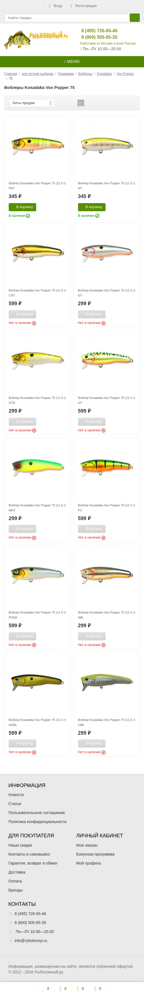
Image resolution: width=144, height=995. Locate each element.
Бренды (15, 890)
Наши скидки (20, 845)
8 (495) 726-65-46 (94, 30)
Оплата (15, 881)
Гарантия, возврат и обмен (32, 863)
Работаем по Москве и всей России (108, 43)
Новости (16, 794)
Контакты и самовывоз (29, 854)
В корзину (21, 206)
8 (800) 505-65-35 (94, 37)
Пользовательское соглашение (36, 812)
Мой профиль (88, 863)
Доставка (16, 872)
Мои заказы (87, 845)
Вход (55, 6)
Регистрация (83, 6)
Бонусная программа (95, 854)
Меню (71, 61)
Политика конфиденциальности (37, 821)
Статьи (14, 803)
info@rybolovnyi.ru (31, 940)
